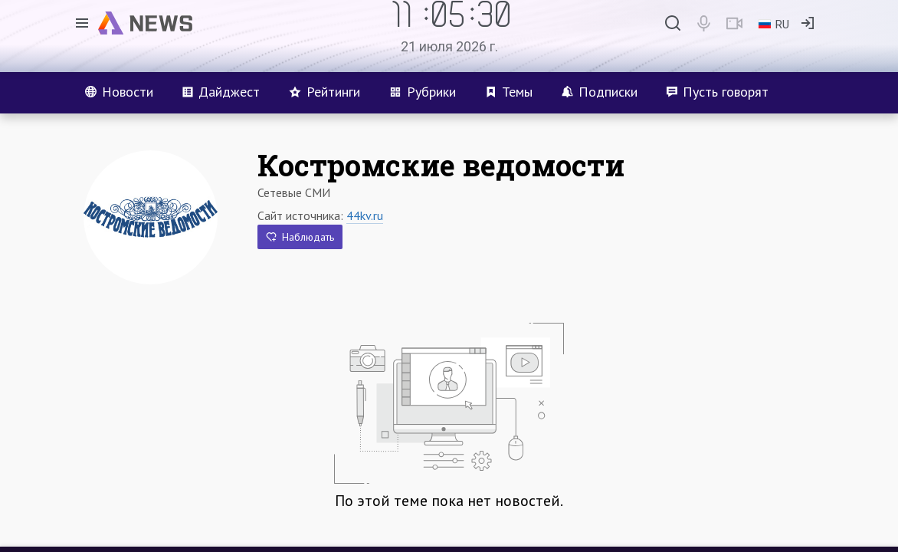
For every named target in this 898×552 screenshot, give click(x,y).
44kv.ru (364, 215)
